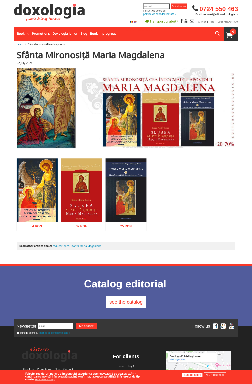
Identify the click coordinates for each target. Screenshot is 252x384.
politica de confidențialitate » (159, 14)
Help (212, 22)
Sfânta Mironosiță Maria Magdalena (46, 44)
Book (20, 33)
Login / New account (228, 22)
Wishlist (202, 22)
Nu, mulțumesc (215, 374)
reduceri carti (60, 246)
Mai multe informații (45, 379)
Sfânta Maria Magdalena (86, 246)
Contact (68, 369)
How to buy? (126, 366)
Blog (83, 33)
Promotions (41, 33)
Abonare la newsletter (135, 30)
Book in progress (103, 33)
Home (20, 44)
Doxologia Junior (65, 33)
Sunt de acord (192, 374)
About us (28, 369)
